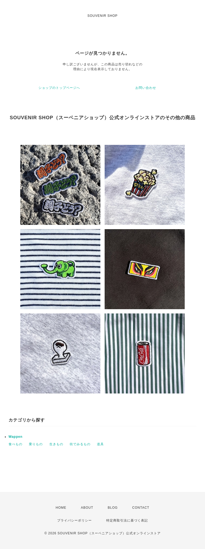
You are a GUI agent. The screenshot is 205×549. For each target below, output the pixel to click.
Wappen (15, 437)
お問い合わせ (145, 88)
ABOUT (87, 508)
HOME (61, 508)
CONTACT (140, 508)
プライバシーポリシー (74, 520)
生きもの (56, 444)
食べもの (15, 444)
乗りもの (36, 444)
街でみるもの (80, 444)
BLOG (113, 508)
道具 (100, 444)
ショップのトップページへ (59, 88)
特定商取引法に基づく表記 (127, 520)
